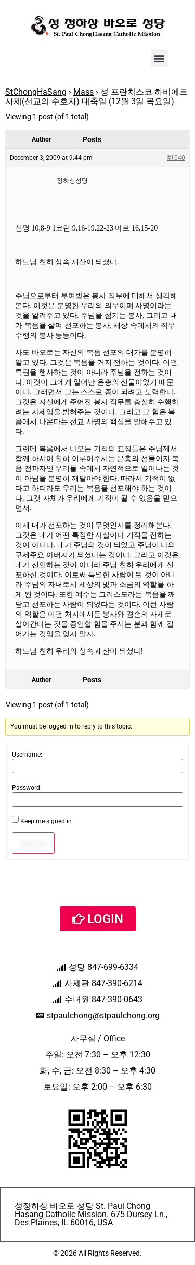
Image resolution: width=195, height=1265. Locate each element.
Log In (33, 843)
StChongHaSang (36, 92)
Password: (27, 788)
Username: (27, 754)
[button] (159, 58)
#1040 (176, 157)
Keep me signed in (46, 821)
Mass (83, 92)
